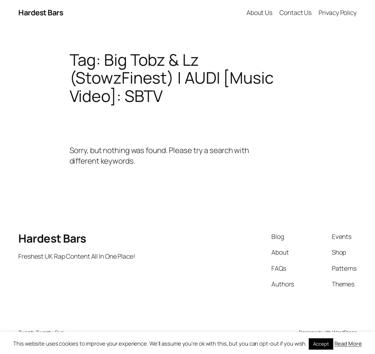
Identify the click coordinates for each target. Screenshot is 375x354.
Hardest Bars (40, 12)
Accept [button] (320, 343)
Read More (348, 343)
